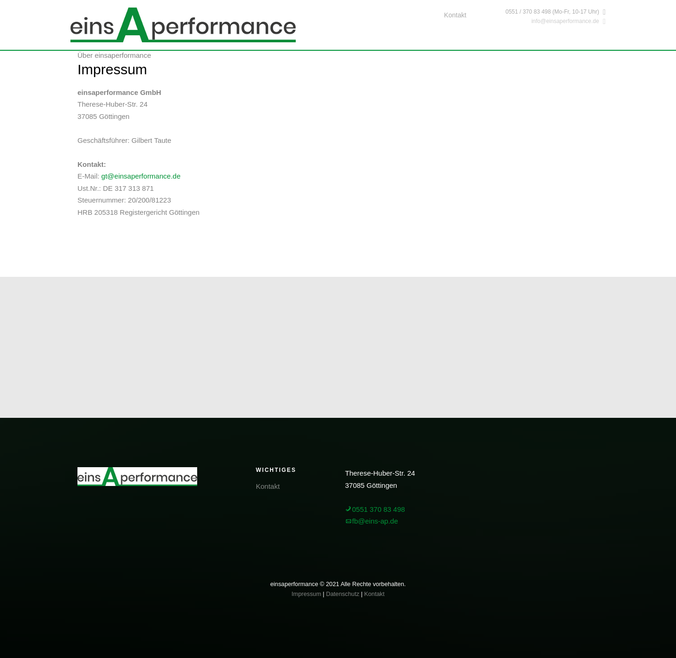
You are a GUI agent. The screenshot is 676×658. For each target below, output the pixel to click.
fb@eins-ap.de (371, 521)
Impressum (306, 593)
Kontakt (455, 15)
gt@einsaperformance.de (141, 176)
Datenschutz (342, 593)
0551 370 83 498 (375, 509)
